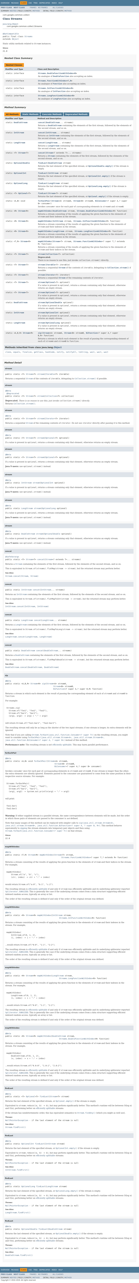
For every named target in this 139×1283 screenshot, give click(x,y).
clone (8, 352)
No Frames (43, 8)
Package (15, 3)
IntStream (19, 133)
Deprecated (44, 3)
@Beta (8, 391)
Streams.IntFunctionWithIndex (54, 88)
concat (41, 122)
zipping (23, 828)
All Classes (58, 8)
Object (15, 39)
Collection (51, 254)
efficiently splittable (62, 745)
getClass (38, 352)
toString (83, 352)
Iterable (50, 265)
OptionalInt (20, 173)
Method (36, 11)
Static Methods (30, 114)
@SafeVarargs (12, 557)
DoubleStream (20, 122)
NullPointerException (16, 1120)
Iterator (50, 275)
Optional (22, 193)
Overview (5, 3)
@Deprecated (12, 393)
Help (60, 3)
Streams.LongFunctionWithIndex (54, 96)
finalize (26, 352)
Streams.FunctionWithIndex (52, 81)
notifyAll (71, 352)
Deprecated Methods (76, 114)
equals (16, 352)
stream (41, 254)
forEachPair (44, 201)
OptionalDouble (22, 163)
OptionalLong (20, 183)
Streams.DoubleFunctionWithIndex (55, 73)
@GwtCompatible (11, 34)
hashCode (49, 352)
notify (60, 352)
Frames (33, 8)
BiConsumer (101, 201)
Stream (21, 153)
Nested (13, 11)
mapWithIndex (45, 211)
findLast (42, 163)
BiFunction (91, 333)
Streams (28, 36)
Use (30, 3)
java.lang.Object (10, 24)
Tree (35, 3)
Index (54, 3)
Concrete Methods (52, 114)
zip (39, 333)
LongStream (19, 143)
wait (92, 352)
